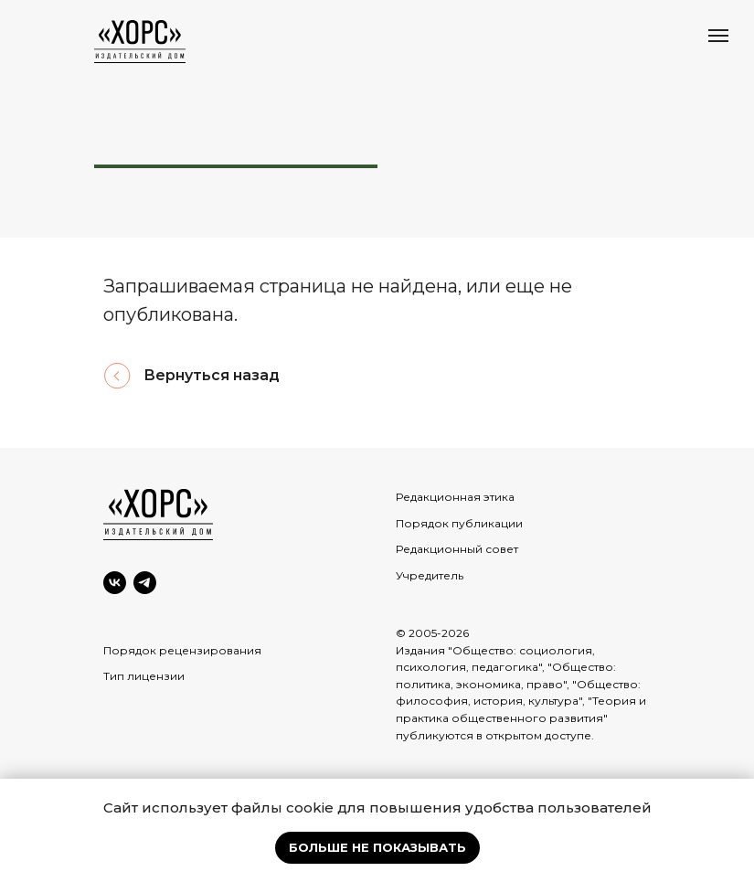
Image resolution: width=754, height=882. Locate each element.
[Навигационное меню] (718, 35)
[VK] (114, 582)
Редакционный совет (457, 549)
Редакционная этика (455, 497)
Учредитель (429, 575)
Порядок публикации (459, 523)
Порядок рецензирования (182, 650)
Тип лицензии (144, 676)
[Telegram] (144, 582)
